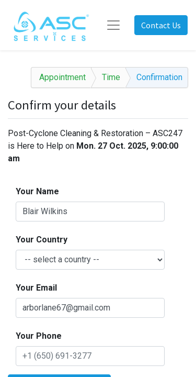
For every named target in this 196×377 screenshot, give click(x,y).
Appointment (62, 77)
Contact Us (161, 25)
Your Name (37, 191)
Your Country (41, 240)
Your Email (36, 288)
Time (111, 77)
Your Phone (39, 336)
